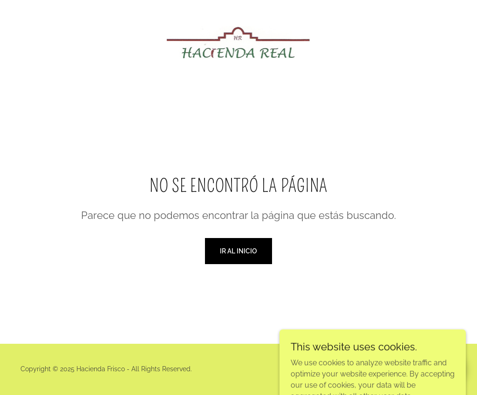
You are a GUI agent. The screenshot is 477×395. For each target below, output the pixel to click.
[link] (239, 41)
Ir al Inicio (238, 251)
